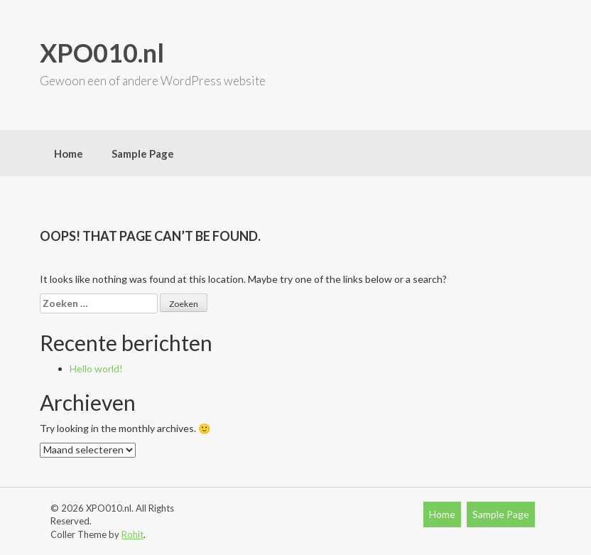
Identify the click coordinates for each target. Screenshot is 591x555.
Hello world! (96, 368)
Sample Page (143, 153)
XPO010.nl (102, 52)
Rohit (132, 534)
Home (68, 153)
